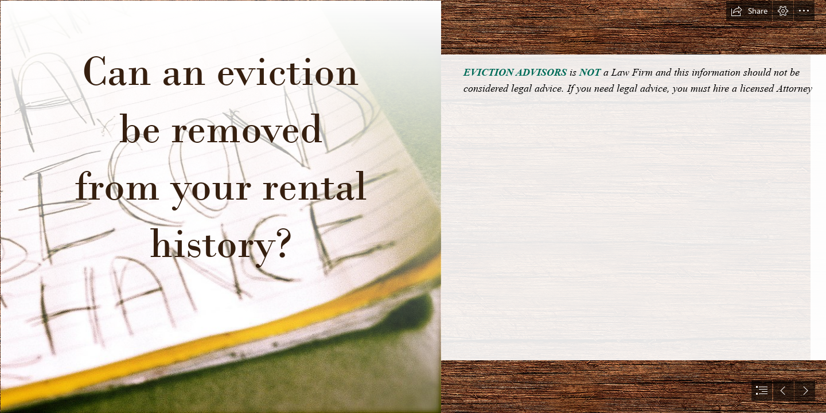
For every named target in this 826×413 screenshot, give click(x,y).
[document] (413, 206)
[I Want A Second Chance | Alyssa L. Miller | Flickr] (220, 206)
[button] (749, 11)
